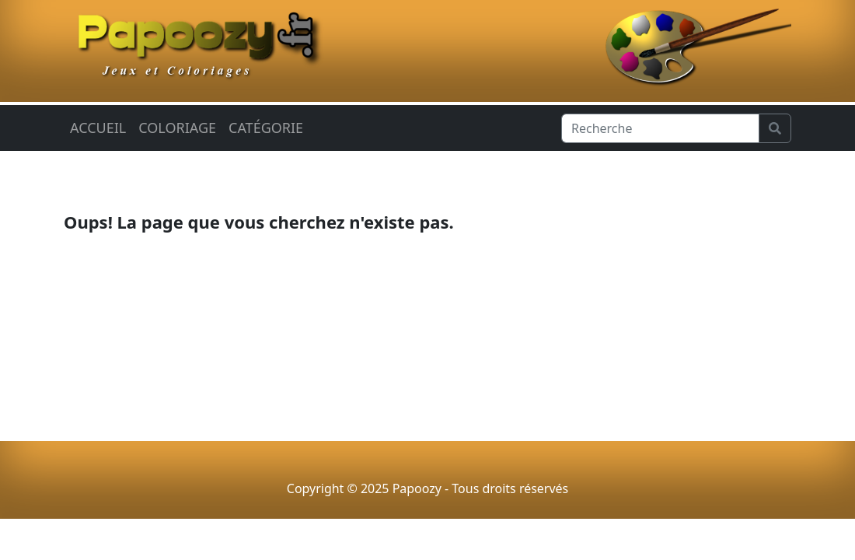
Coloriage (177, 127)
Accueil (98, 127)
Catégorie (266, 127)
